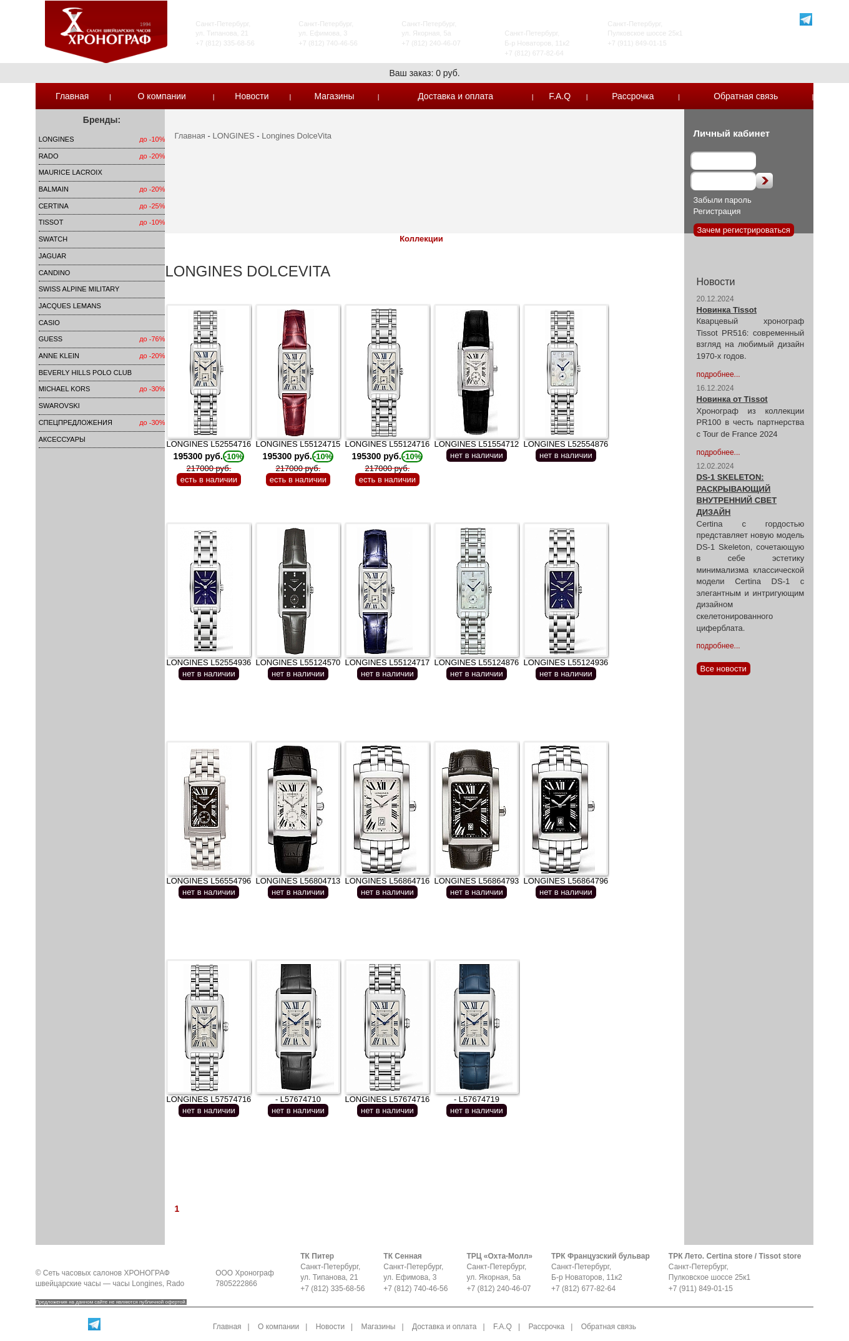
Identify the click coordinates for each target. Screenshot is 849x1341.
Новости (251, 96)
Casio (49, 322)
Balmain (54, 189)
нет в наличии (476, 455)
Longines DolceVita (296, 135)
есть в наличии (208, 479)
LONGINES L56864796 (565, 880)
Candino (55, 272)
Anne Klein (59, 355)
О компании (162, 96)
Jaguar (53, 256)
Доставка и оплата (455, 96)
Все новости (723, 668)
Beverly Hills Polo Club (85, 372)
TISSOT (51, 222)
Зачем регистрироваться (743, 230)
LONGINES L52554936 (208, 662)
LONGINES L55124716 (387, 456)
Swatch (53, 239)
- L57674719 (476, 1099)
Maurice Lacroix (70, 172)
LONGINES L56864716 (387, 880)
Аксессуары (62, 439)
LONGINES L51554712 (476, 444)
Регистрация (717, 211)
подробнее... (718, 374)
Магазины (334, 96)
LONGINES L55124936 (565, 662)
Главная (72, 96)
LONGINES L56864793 (476, 880)
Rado (49, 156)
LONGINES (56, 139)
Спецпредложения (75, 422)
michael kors (65, 389)
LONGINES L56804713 (297, 880)
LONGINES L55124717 (387, 662)
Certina (54, 206)
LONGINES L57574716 (208, 1099)
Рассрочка (633, 96)
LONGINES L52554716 (208, 456)
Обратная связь (746, 96)
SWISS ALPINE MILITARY (79, 289)
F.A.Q (560, 96)
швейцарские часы (68, 1283)
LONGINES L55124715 (297, 456)
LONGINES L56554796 (208, 880)
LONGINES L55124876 (476, 662)
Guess (51, 339)
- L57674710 (298, 1099)
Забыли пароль (723, 200)
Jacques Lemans (70, 306)
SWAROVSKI (59, 405)
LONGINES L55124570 (297, 662)
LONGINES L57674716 (387, 1099)
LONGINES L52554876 (565, 444)
